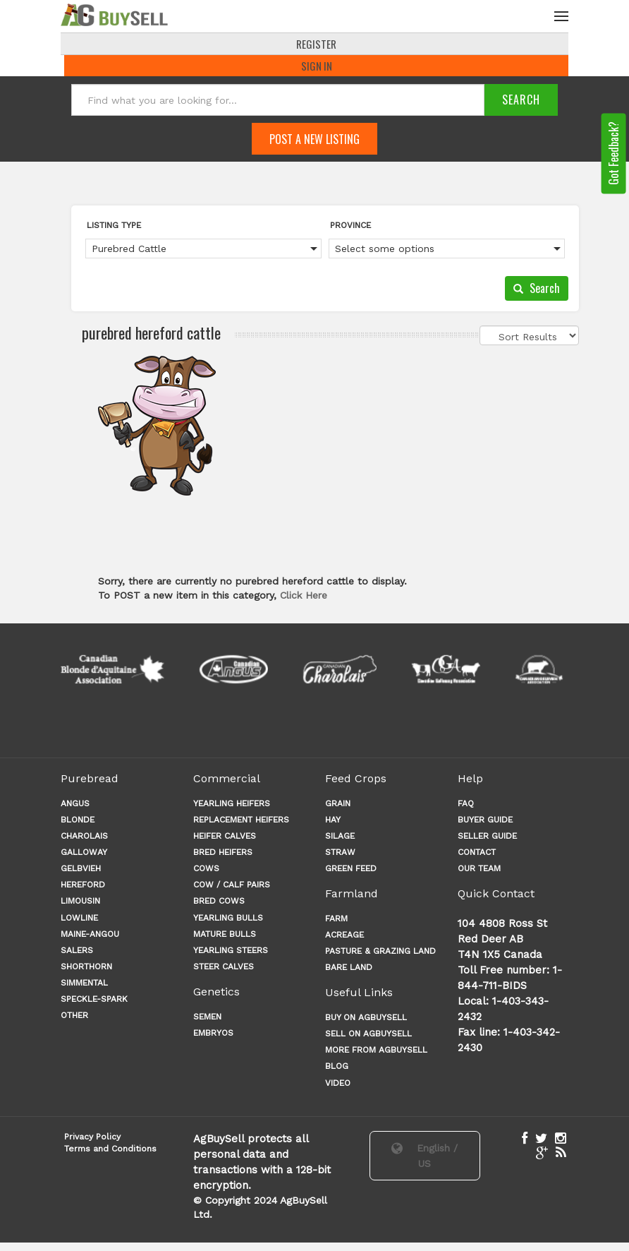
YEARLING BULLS (228, 918)
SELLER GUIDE (487, 836)
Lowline (79, 918)
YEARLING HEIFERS (231, 803)
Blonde (77, 820)
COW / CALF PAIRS (231, 885)
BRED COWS (219, 901)
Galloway (84, 852)
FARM (336, 918)
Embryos (213, 1033)
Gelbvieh (81, 868)
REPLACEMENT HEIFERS (241, 820)
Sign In (316, 65)
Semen (207, 1017)
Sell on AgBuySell (368, 1033)
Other (74, 1016)
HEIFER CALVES (224, 836)
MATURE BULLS (224, 934)
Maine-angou (90, 934)
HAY (333, 820)
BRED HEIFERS (222, 852)
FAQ (466, 803)
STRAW (340, 852)
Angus (75, 803)
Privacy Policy (92, 1137)
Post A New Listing (314, 139)
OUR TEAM (479, 868)
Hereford (83, 885)
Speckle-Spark (94, 1000)
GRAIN (337, 803)
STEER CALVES (223, 966)
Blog (336, 1067)
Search (536, 288)
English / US (424, 1155)
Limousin (80, 901)
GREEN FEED (351, 868)
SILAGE (340, 836)
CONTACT (477, 852)
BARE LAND (348, 968)
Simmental (84, 983)
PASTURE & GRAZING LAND (380, 951)
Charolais (84, 836)
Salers (77, 950)
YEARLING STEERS (230, 950)
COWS (206, 868)
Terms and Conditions (110, 1149)
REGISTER (316, 44)
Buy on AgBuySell (366, 1017)
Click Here (303, 595)
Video (337, 1083)
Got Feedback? (613, 154)
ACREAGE (344, 935)
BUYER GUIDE (485, 820)
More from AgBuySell (376, 1050)
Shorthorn (86, 966)
